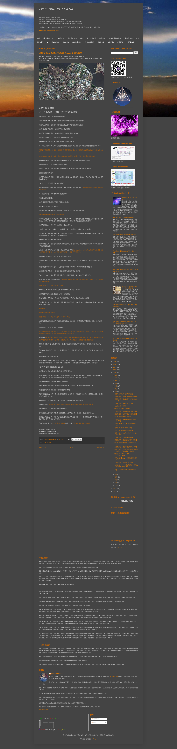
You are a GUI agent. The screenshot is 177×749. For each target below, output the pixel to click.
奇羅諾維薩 (130, 42)
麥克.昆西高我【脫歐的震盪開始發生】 (124, 218)
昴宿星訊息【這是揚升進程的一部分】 (125, 440)
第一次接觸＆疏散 (53, 42)
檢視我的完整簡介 (44, 709)
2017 (115, 367)
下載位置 (119, 548)
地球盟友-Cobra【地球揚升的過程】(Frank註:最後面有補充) (60, 53)
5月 (116, 474)
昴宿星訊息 (129, 38)
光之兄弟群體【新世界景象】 (123, 417)
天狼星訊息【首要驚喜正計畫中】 (124, 404)
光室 (137, 38)
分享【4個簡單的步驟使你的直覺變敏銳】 (125, 470)
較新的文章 (42, 448)
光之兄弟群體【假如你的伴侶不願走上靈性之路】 (125, 339)
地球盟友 (120, 42)
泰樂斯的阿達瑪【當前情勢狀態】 (124, 394)
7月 (116, 389)
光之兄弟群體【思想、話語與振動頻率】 (125, 443)
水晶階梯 (110, 42)
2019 (115, 362)
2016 (115, 370)
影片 (81, 38)
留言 (94, 723)
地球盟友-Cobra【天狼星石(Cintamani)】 (122, 455)
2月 (116, 483)
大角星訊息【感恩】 (120, 406)
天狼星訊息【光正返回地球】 (129, 198)
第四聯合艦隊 (114, 677)
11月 (116, 378)
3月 (116, 480)
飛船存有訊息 (89, 42)
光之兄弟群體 (91, 38)
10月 (116, 381)
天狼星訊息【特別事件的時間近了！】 (125, 447)
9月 (116, 383)
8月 (116, 386)
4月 (116, 477)
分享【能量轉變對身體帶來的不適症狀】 (125, 235)
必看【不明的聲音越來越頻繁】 (123, 431)
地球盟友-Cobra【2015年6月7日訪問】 (125, 424)
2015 (115, 373)
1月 (116, 485)
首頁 (71, 448)
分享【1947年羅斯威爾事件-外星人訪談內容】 (129, 287)
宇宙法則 (66, 42)
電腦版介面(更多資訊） (54, 31)
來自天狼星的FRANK (57, 674)
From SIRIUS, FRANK (56, 9)
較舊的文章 (100, 448)
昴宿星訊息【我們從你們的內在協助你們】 (124, 252)
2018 (115, 364)
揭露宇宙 (102, 38)
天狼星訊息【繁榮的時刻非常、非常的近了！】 (125, 420)
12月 (116, 375)
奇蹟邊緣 (101, 42)
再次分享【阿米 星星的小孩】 (123, 428)
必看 (38, 38)
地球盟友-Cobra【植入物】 (122, 409)
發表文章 (95, 719)
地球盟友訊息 (72, 38)
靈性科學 (40, 42)
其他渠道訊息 (48, 38)
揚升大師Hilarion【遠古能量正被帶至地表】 (125, 459)
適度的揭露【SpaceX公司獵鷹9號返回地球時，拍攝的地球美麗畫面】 (126, 450)
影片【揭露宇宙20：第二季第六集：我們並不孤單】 (125, 306)
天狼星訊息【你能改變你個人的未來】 (125, 397)
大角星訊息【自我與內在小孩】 (123, 438)
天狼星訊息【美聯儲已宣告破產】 (124, 462)
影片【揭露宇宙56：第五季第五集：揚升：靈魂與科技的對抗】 (124, 322)
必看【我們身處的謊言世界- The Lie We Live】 (125, 434)
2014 (115, 489)
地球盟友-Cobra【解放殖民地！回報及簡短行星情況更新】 (126, 466)
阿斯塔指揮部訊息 (115, 38)
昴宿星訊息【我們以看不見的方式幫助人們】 (125, 400)
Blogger (95, 739)
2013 (115, 492)
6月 (116, 392)
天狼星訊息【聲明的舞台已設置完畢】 (125, 411)
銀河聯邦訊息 (77, 42)
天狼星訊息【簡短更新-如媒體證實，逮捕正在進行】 (125, 270)
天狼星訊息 (60, 38)
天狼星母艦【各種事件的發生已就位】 (125, 414)
